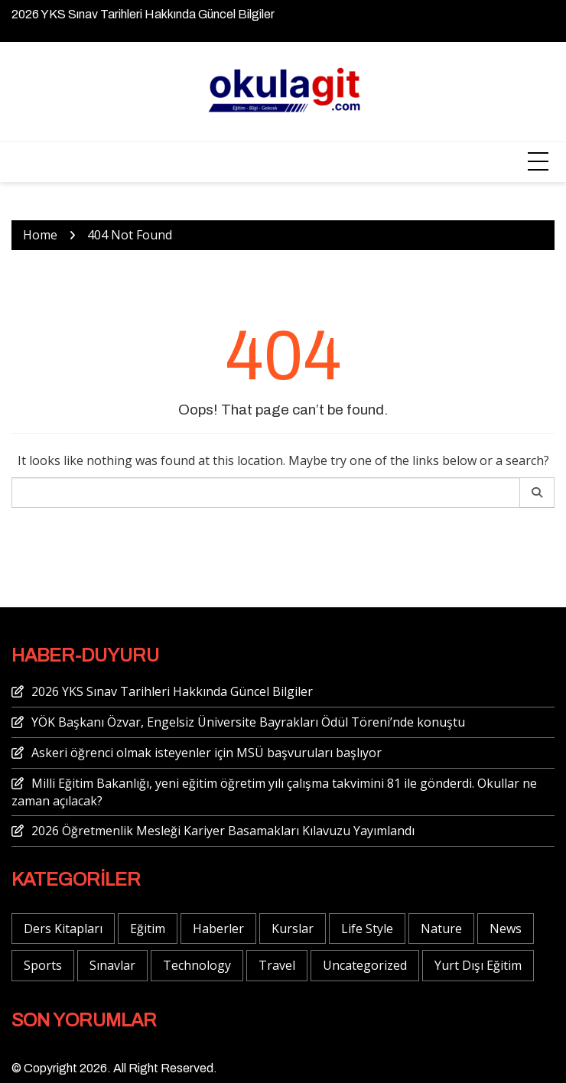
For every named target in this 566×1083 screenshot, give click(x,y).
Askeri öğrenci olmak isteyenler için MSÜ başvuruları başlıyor (206, 752)
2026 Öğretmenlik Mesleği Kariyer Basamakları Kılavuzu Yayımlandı (223, 830)
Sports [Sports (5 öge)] (43, 965)
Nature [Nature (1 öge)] (441, 928)
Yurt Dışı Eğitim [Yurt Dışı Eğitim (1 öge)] (478, 965)
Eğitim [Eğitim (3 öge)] (147, 928)
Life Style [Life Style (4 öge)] (367, 928)
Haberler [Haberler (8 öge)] (218, 928)
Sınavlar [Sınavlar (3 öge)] (112, 965)
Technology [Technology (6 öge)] (197, 965)
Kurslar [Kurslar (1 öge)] (293, 928)
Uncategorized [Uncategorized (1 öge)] (365, 965)
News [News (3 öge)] (506, 928)
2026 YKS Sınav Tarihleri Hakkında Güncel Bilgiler (143, 14)
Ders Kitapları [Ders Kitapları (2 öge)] (63, 928)
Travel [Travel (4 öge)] (277, 965)
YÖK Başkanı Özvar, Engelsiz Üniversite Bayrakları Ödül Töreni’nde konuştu (248, 722)
